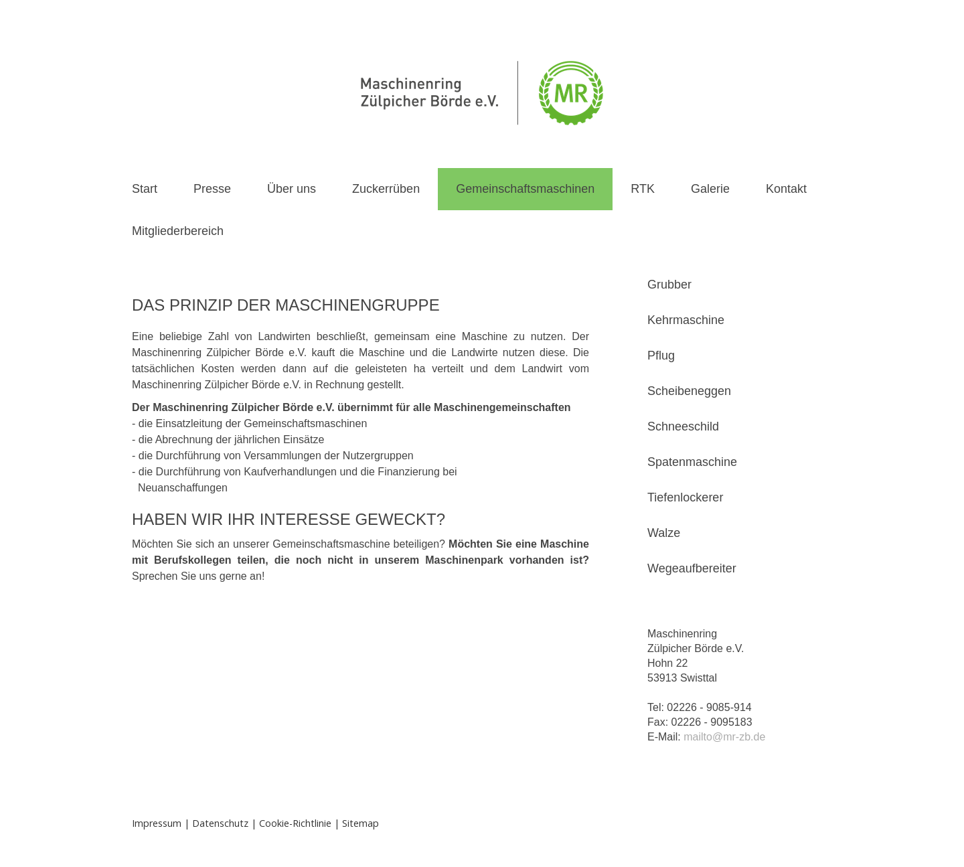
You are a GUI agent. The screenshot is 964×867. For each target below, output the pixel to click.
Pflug (661, 355)
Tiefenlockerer (685, 497)
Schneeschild (683, 426)
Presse (212, 188)
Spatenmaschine (692, 462)
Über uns (291, 188)
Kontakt (786, 188)
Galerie (710, 188)
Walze (663, 533)
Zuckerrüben (386, 188)
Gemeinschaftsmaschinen (525, 188)
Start (144, 188)
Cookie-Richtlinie (295, 823)
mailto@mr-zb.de (724, 736)
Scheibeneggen (689, 391)
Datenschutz (220, 823)
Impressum (156, 823)
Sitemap (360, 823)
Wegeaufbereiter (691, 568)
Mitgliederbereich (178, 231)
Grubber (669, 284)
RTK (643, 188)
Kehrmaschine (685, 320)
